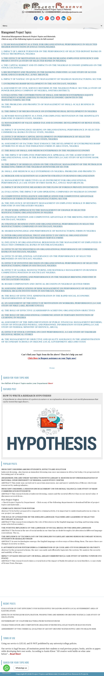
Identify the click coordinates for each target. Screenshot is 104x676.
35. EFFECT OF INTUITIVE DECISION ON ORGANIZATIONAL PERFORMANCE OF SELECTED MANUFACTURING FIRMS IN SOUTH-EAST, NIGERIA (49, 264)
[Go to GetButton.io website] (6, 673)
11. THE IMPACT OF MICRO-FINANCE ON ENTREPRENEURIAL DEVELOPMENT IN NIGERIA (49, 111)
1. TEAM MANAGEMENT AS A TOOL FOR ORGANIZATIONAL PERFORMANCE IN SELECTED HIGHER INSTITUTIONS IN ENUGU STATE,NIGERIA (49, 45)
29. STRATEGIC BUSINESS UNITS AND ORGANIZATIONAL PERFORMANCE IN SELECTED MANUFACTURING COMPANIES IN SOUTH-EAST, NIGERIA (47, 225)
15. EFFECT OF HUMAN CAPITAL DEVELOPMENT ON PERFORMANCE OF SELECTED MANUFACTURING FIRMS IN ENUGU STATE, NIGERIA (45, 137)
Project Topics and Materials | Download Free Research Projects (60, 674)
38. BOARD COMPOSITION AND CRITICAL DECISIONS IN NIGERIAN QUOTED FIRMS (45, 284)
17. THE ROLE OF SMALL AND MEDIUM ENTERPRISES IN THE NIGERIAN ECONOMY (45, 150)
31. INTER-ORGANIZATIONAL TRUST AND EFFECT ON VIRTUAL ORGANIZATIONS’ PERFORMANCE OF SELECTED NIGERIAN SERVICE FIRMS (44, 236)
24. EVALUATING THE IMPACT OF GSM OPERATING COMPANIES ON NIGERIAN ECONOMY (49, 192)
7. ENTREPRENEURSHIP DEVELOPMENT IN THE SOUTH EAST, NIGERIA (39, 83)
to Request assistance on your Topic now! (57, 358)
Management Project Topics (16, 32)
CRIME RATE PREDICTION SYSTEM (18, 508)
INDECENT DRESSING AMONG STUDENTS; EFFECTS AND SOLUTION (33, 469)
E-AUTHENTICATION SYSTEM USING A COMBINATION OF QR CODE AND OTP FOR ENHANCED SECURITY (50, 547)
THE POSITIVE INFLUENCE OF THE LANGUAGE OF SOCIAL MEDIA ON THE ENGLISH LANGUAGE (46, 528)
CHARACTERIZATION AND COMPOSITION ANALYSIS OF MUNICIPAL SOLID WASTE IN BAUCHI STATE (46, 625)
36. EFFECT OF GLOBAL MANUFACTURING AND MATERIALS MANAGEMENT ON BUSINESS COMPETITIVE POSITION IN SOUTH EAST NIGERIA (49, 271)
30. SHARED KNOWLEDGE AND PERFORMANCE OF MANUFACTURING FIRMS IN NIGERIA (48, 231)
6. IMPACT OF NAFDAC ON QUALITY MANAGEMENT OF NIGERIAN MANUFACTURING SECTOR (51, 79)
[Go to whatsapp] (6, 668)
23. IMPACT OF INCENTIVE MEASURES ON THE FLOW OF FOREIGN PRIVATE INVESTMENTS (49, 187)
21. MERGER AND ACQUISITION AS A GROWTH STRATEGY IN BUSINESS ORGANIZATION (48, 176)
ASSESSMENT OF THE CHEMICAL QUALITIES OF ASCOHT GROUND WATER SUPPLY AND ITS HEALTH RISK (48, 629)
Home (52, 368)
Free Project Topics (10, 500)
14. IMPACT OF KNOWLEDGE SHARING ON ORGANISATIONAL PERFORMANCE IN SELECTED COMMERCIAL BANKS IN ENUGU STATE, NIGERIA (50, 131)
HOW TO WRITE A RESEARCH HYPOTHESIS (27, 396)
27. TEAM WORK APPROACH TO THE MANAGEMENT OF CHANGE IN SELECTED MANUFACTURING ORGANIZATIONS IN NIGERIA (43, 211)
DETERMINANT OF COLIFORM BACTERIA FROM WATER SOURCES (30, 621)
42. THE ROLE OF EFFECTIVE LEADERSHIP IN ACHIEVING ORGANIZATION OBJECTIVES (48, 310)
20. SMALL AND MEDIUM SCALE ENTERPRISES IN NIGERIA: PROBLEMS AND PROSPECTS (48, 171)
